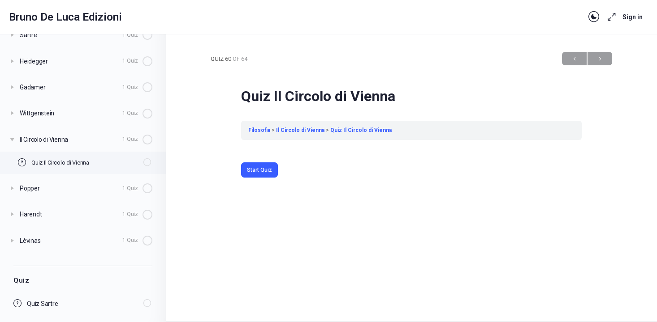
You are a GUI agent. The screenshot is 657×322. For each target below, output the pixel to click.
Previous (574, 59)
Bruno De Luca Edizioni (65, 17)
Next (600, 59)
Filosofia (259, 130)
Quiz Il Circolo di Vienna (361, 130)
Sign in (632, 17)
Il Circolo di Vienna (300, 130)
